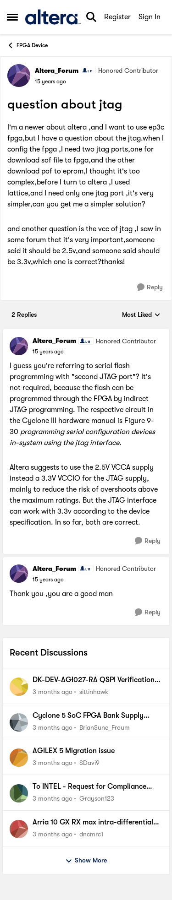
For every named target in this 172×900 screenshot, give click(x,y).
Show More (86, 861)
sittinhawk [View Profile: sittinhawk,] (93, 691)
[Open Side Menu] (12, 17)
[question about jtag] (48, 351)
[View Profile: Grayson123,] (19, 793)
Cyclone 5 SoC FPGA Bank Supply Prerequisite (88, 716)
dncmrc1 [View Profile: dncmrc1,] (91, 834)
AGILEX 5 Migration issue (74, 751)
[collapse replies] (86, 333)
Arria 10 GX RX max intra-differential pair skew (93, 822)
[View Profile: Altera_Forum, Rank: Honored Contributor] (18, 75)
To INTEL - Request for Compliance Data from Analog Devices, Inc (89, 787)
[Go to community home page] (53, 17)
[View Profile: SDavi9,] (19, 757)
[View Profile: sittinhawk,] (19, 687)
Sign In (150, 17)
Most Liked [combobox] (141, 315)
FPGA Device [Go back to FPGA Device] (27, 45)
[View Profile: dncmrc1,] (19, 829)
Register (117, 17)
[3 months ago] (52, 692)
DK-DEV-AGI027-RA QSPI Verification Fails (94, 680)
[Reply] (150, 287)
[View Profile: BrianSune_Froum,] (19, 722)
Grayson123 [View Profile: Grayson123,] (96, 798)
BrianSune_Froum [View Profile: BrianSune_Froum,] (104, 727)
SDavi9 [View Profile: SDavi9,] (89, 762)
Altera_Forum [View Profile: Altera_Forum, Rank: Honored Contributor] (56, 70)
